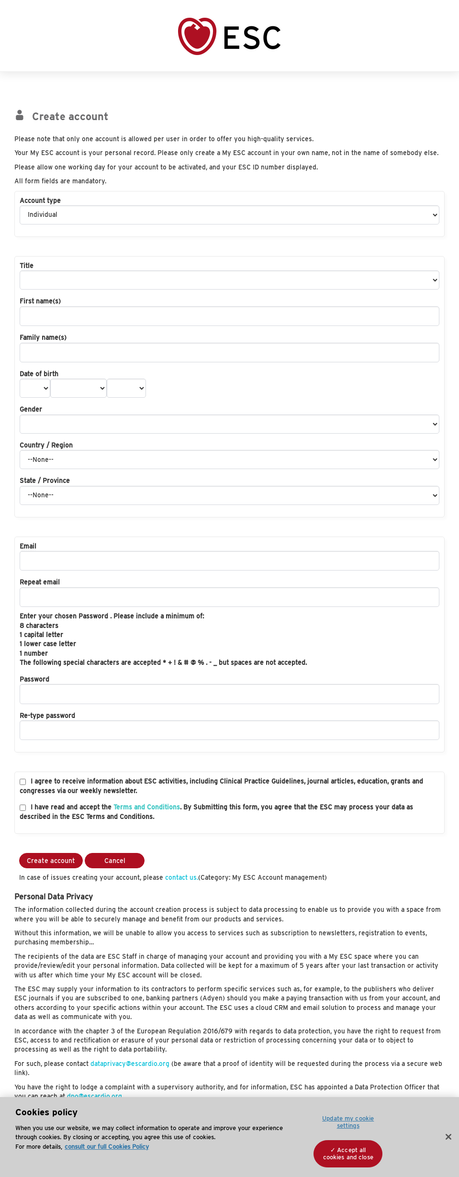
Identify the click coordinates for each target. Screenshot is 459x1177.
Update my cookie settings (348, 1122)
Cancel (114, 860)
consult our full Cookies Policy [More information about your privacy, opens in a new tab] (107, 1146)
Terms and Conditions (146, 807)
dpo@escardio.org (94, 1096)
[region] (229, 1137)
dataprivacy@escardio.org (129, 1063)
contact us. (181, 877)
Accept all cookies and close (348, 1153)
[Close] (448, 1136)
